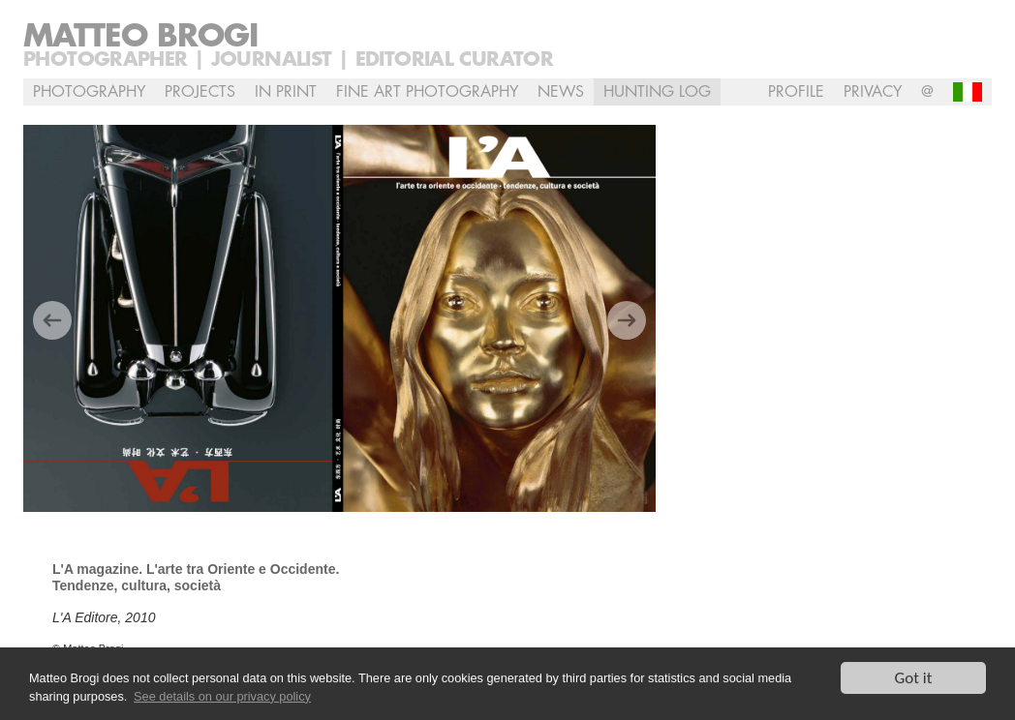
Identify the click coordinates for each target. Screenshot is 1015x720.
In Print (286, 92)
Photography (89, 92)
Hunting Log (657, 92)
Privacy (873, 92)
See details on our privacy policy (222, 696)
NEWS (561, 92)
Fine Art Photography (427, 92)
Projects (200, 92)
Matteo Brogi (140, 36)
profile (796, 92)
